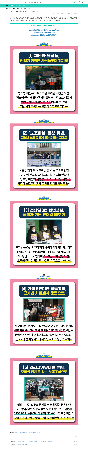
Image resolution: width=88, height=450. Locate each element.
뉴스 (7, 5)
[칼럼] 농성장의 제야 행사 (21, 444)
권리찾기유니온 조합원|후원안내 (34, 2)
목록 (76, 436)
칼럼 (25, 8)
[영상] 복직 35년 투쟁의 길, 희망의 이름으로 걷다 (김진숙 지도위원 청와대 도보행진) (34, 441)
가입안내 (17, 5)
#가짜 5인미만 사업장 (18, 432)
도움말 (23, 5)
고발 (29, 8)
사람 (14, 8)
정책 (21, 8)
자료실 (11, 5)
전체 (7, 8)
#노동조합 (30, 432)
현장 (18, 8)
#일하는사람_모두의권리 (38, 432)
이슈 (10, 8)
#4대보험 (25, 432)
